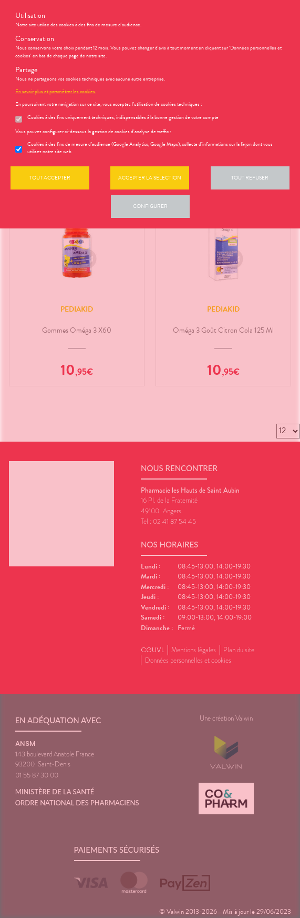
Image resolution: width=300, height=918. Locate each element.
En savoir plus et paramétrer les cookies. (55, 91)
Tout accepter (49, 178)
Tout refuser (249, 178)
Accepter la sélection (149, 178)
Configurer (150, 206)
